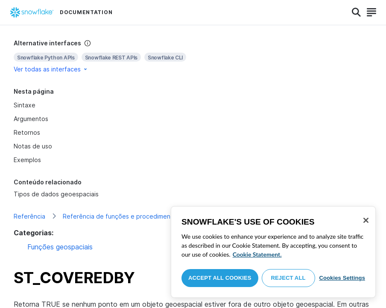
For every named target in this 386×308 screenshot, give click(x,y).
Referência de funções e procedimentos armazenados (141, 216)
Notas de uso (33, 146)
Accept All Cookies (219, 278)
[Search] (356, 12)
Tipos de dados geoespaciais (56, 194)
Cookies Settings (342, 278)
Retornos (27, 132)
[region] (273, 252)
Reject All (288, 278)
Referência (29, 216)
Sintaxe (24, 105)
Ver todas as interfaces (51, 69)
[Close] (366, 220)
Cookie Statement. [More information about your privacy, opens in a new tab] (257, 254)
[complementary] (193, 56)
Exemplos (27, 159)
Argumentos (31, 118)
